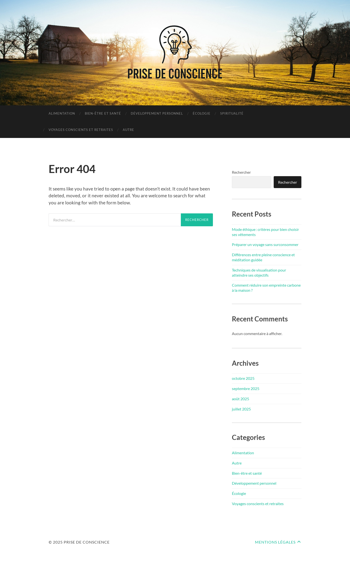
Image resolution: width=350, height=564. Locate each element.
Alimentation (62, 113)
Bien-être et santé (103, 113)
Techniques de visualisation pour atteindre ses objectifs (259, 272)
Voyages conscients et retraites (81, 130)
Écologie (201, 113)
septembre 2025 (245, 388)
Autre (128, 130)
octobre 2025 (243, 378)
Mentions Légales (275, 542)
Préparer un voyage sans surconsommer (265, 244)
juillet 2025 (241, 409)
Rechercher (241, 172)
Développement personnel (157, 113)
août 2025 (240, 398)
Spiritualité (232, 113)
